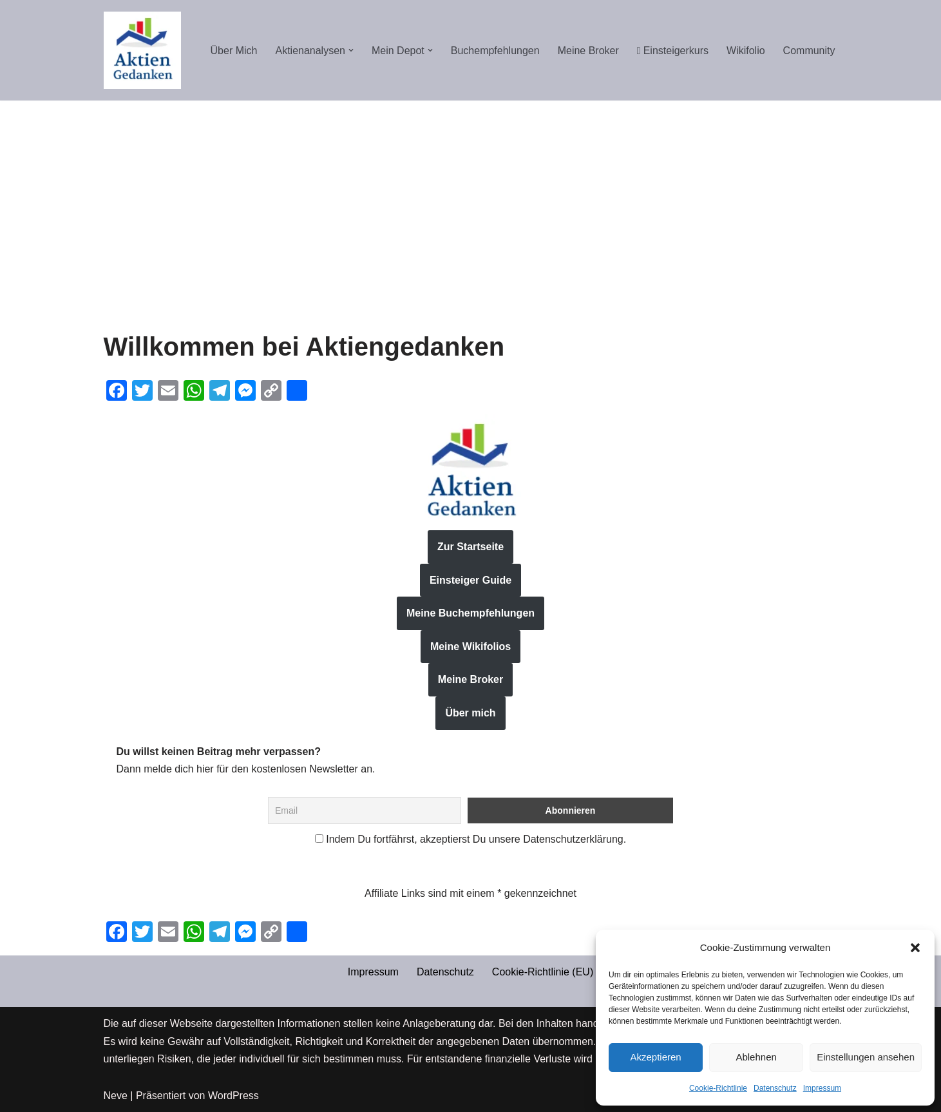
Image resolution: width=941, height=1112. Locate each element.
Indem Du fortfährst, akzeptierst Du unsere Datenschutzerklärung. (470, 839)
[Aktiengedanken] (142, 50)
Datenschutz (775, 1088)
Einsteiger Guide (470, 580)
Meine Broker (588, 50)
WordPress (233, 1095)
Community (809, 50)
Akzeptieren (655, 1056)
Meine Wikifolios (470, 646)
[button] (915, 947)
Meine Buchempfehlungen (470, 613)
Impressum (822, 1088)
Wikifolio (746, 50)
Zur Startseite (470, 546)
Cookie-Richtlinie (718, 1088)
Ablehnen (756, 1056)
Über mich (470, 712)
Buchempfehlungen (495, 50)
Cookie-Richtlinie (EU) (542, 971)
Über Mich (234, 50)
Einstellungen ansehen (866, 1056)
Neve (116, 1095)
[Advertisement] (470, 197)
